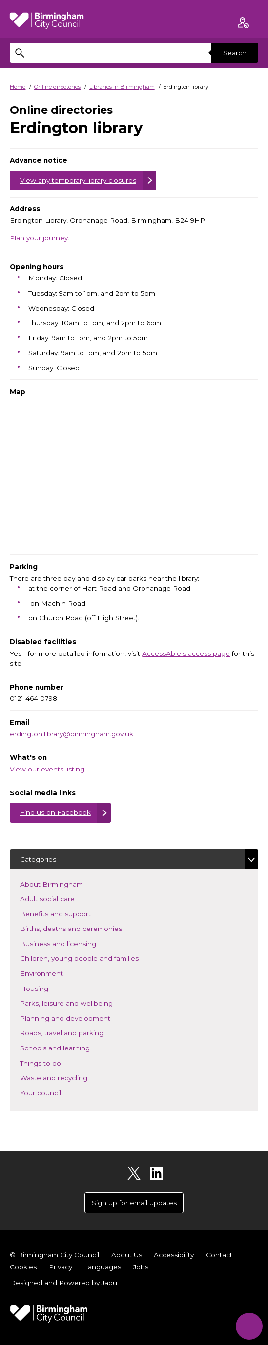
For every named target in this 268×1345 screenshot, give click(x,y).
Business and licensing (72, 943)
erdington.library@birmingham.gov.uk (71, 734)
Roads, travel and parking (76, 1032)
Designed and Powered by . (64, 1282)
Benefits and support (70, 913)
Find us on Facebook (55, 812)
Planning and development (79, 1017)
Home (17, 86)
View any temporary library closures (78, 180)
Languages (102, 1267)
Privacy (60, 1267)
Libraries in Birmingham (122, 86)
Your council (55, 1092)
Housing (48, 987)
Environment (56, 972)
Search (235, 53)
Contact (219, 1255)
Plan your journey (39, 238)
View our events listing (47, 769)
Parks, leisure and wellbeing (81, 1002)
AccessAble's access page (186, 653)
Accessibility (174, 1255)
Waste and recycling (68, 1077)
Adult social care (61, 898)
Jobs (140, 1267)
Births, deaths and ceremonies (85, 927)
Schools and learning (69, 1047)
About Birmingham (66, 883)
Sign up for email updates (134, 1203)
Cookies (23, 1267)
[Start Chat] (249, 1326)
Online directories (57, 86)
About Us (126, 1255)
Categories (38, 859)
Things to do (55, 1062)
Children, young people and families (93, 957)
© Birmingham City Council (54, 1255)
